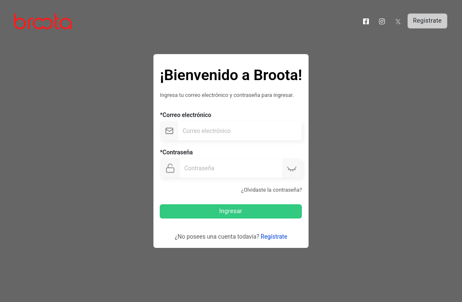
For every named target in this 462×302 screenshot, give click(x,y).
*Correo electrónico (185, 115)
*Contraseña (176, 152)
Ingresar (230, 211)
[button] (292, 168)
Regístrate (274, 236)
